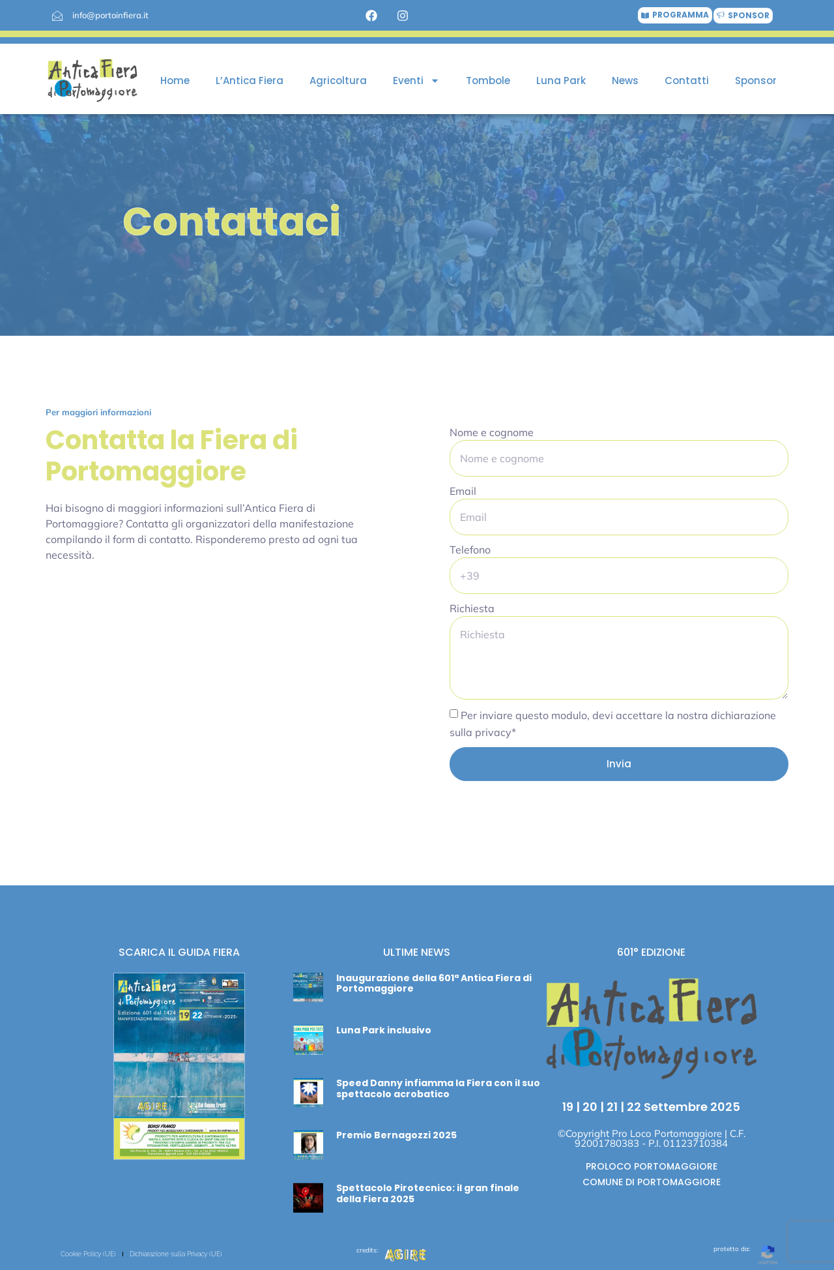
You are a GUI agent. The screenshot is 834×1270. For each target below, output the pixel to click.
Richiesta (472, 608)
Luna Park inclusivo (383, 1030)
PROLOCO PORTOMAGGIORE (651, 1166)
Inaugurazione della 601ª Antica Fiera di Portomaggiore (434, 983)
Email (463, 490)
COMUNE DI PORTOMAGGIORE (651, 1182)
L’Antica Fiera (249, 81)
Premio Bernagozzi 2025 (396, 1135)
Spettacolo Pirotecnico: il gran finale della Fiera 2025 (427, 1193)
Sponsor (756, 81)
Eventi (416, 81)
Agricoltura (338, 81)
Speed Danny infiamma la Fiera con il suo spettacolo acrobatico (438, 1088)
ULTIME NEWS (416, 952)
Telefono (470, 549)
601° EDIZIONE (651, 952)
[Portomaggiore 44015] (215, 683)
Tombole (488, 81)
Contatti (687, 81)
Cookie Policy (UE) (88, 1254)
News (625, 81)
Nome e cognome (492, 432)
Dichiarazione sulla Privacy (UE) (176, 1254)
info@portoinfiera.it (110, 15)
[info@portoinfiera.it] (57, 15)
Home (175, 81)
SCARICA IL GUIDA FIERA (179, 952)
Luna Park (561, 81)
